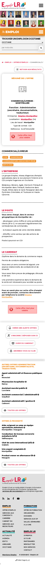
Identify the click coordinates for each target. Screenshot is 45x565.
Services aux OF (31, 519)
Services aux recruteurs (8, 525)
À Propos (28, 535)
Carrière (6, 518)
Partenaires (29, 541)
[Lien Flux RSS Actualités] (3, 498)
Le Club (27, 538)
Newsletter (29, 544)
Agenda (5, 538)
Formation (30, 506)
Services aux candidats (8, 514)
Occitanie (6, 547)
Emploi (8, 62)
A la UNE (27, 525)
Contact (28, 550)
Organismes (29, 513)
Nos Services (29, 547)
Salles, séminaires (32, 522)
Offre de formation (33, 510)
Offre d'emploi (9, 510)
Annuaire (6, 544)
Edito (5, 541)
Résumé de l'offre (22, 78)
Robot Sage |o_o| (22, 560)
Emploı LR (30, 531)
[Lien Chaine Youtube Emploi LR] (18, 498)
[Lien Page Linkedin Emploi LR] (8, 498)
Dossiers (28, 516)
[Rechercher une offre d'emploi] (41, 48)
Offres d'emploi (20, 62)
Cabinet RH (7, 521)
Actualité (8, 531)
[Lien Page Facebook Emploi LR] (13, 498)
